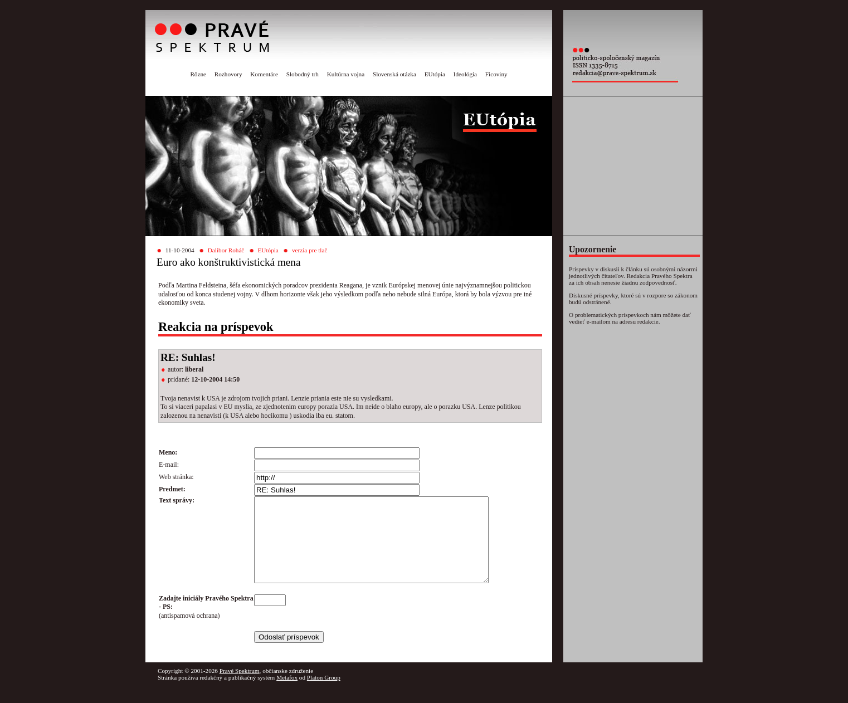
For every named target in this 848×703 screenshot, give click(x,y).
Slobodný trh (302, 74)
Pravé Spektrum (240, 687)
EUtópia (435, 74)
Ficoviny (496, 74)
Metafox (287, 694)
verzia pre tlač (309, 250)
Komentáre (264, 74)
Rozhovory (228, 74)
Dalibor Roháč (226, 250)
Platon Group (323, 694)
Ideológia (465, 74)
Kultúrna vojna (345, 74)
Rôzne (198, 74)
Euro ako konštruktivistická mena (228, 262)
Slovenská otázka (394, 74)
